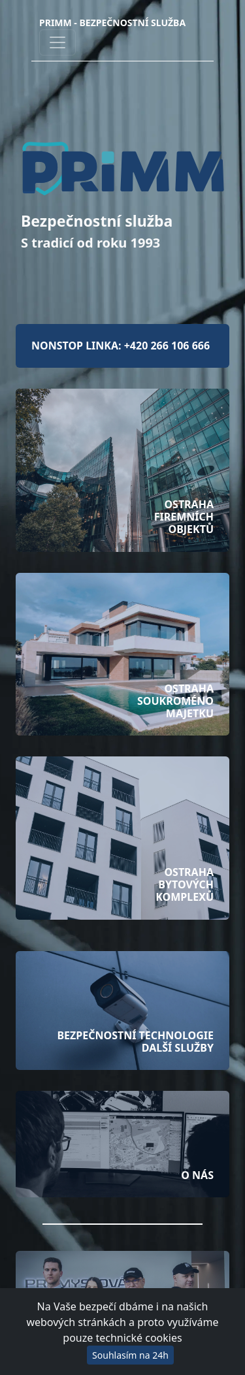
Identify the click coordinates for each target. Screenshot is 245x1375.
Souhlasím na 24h (130, 1355)
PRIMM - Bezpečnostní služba (112, 22)
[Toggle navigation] (57, 42)
